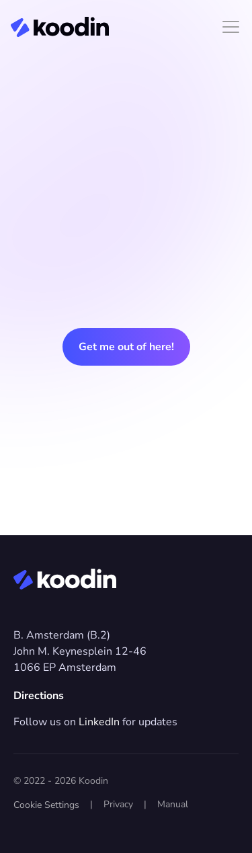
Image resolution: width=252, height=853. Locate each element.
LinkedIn (99, 722)
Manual (172, 804)
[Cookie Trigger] (46, 805)
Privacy (118, 804)
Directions (38, 695)
